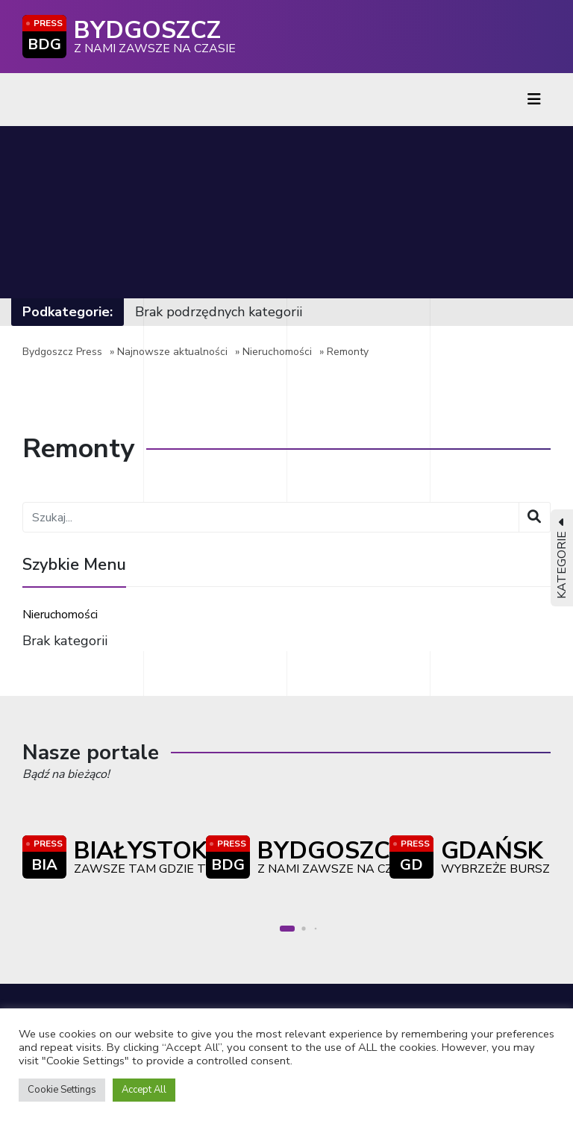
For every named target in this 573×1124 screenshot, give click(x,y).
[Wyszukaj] (535, 517)
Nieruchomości (277, 352)
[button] (287, 929)
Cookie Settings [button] (62, 1089)
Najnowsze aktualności (172, 352)
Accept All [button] (144, 1089)
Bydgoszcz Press (62, 352)
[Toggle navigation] (534, 99)
